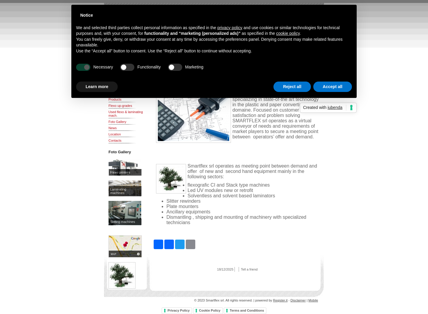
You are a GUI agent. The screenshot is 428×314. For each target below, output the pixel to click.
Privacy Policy (179, 310)
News (112, 128)
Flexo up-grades (120, 105)
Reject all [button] (292, 86)
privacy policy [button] (229, 27)
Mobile (313, 300)
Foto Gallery (117, 122)
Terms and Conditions (247, 310)
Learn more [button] (97, 86)
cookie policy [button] (288, 33)
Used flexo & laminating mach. (125, 113)
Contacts (114, 140)
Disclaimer (298, 300)
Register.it (280, 300)
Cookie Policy (210, 310)
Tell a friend (249, 269)
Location (114, 134)
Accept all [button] (332, 86)
